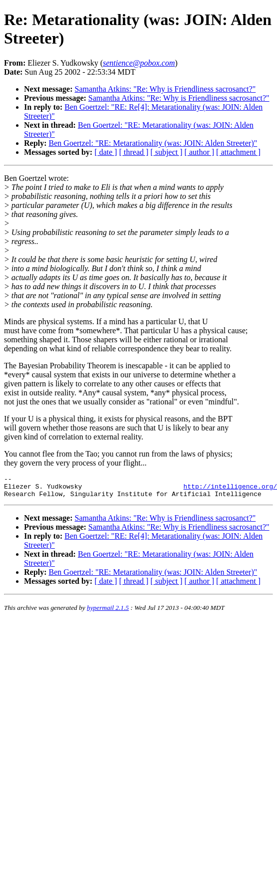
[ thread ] (133, 152)
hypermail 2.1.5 (108, 612)
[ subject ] (166, 152)
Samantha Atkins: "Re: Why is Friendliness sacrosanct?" (165, 89)
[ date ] (105, 152)
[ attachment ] (238, 152)
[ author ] (199, 152)
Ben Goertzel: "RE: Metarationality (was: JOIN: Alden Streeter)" (152, 143)
